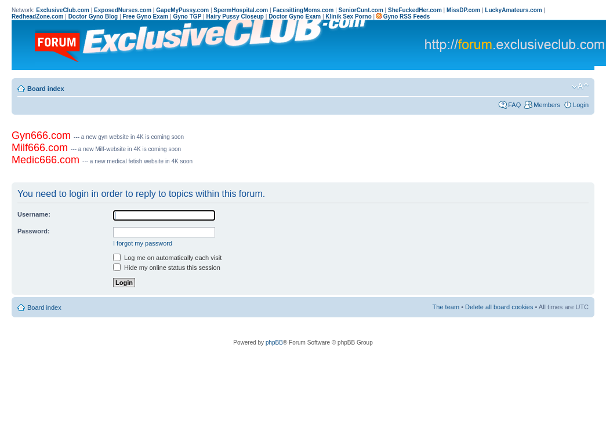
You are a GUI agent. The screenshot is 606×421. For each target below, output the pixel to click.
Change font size (580, 86)
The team (446, 306)
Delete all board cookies (499, 306)
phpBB (274, 342)
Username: (33, 214)
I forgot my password (142, 243)
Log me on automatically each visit (167, 257)
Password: (33, 231)
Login (581, 104)
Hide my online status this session (166, 267)
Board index (45, 88)
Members (547, 104)
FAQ (514, 104)
